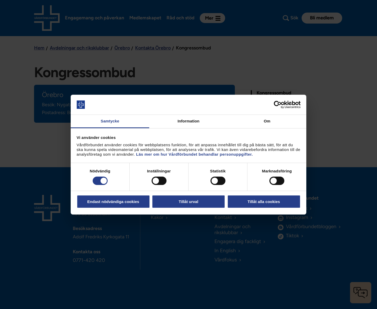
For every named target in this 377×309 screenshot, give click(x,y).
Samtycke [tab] (110, 121)
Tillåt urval (188, 201)
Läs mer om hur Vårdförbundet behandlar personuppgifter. (194, 154)
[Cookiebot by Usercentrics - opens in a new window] (278, 105)
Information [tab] (188, 121)
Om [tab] (267, 121)
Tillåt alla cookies (264, 201)
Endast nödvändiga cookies (113, 201)
